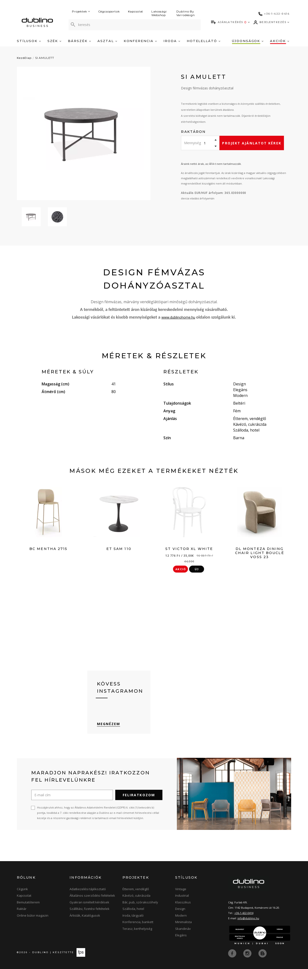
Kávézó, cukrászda (136, 895)
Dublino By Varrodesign (185, 13)
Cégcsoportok (109, 11)
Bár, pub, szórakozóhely (140, 902)
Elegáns (181, 935)
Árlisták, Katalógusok (85, 915)
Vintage (180, 889)
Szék (54, 41)
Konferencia (140, 41)
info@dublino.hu (248, 918)
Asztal (107, 41)
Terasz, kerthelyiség (137, 928)
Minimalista (183, 922)
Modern (181, 915)
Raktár (21, 909)
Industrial (182, 895)
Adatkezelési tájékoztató (88, 889)
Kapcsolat (135, 11)
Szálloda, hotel (133, 909)
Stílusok (29, 41)
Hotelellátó (203, 41)
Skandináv (183, 928)
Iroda (171, 41)
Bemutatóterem (28, 902)
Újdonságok (247, 41)
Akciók (279, 41)
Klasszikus (183, 902)
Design (180, 909)
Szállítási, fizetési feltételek (89, 909)
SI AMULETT (44, 58)
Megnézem (108, 724)
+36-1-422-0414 (243, 913)
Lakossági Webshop (159, 13)
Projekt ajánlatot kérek (251, 143)
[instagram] (247, 953)
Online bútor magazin (32, 915)
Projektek (81, 11)
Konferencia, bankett (137, 922)
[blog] (262, 953)
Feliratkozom (139, 795)
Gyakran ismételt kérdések (89, 902)
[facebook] (232, 953)
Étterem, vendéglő (135, 889)
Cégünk (22, 889)
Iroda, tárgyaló (133, 915)
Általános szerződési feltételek (92, 895)
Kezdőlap (24, 58)
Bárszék (79, 41)
